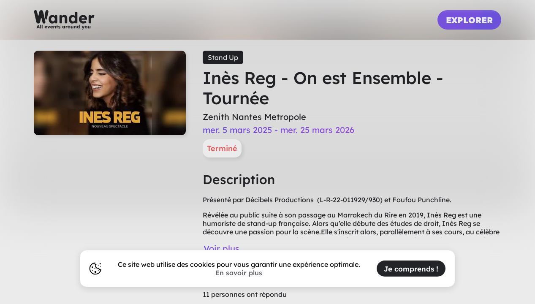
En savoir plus (238, 273)
